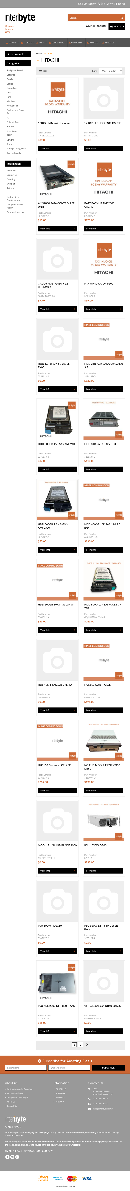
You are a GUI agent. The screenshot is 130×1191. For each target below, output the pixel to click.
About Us (108, 43)
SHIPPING (59, 1093)
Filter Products (15, 53)
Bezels (10, 79)
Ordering (11, 179)
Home (39, 53)
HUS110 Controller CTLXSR (54, 765)
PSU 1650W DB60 (95, 845)
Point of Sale (12, 122)
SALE (9, 135)
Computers (76, 43)
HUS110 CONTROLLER (98, 684)
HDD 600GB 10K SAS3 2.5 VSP (56, 604)
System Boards (14, 153)
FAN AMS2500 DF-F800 (98, 283)
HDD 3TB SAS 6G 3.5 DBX (100, 443)
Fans (9, 97)
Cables (10, 83)
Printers (93, 43)
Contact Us (12, 175)
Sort (94, 70)
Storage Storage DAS (16, 148)
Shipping (11, 183)
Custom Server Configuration (14, 198)
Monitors (11, 101)
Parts (41, 43)
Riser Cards (12, 131)
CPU (9, 92)
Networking (57, 43)
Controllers (12, 88)
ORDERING (60, 1089)
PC (8, 117)
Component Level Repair (15, 206)
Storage (27, 43)
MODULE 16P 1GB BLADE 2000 (57, 845)
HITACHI (48, 53)
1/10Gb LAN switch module (54, 122)
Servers (12, 43)
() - (117, 26)
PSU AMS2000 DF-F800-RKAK (56, 1005)
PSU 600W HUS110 (50, 925)
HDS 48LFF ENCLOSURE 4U (55, 684)
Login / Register (96, 26)
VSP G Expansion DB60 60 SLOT (103, 1005)
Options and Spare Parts (15, 112)
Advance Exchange (15, 212)
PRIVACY (59, 1101)
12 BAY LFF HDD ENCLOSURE (102, 122)
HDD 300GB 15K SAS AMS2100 (57, 443)
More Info (45, 148)
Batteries (11, 74)
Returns (10, 188)
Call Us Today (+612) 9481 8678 (101, 3)
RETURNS (59, 1097)
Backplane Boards (15, 70)
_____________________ (17, 192)
